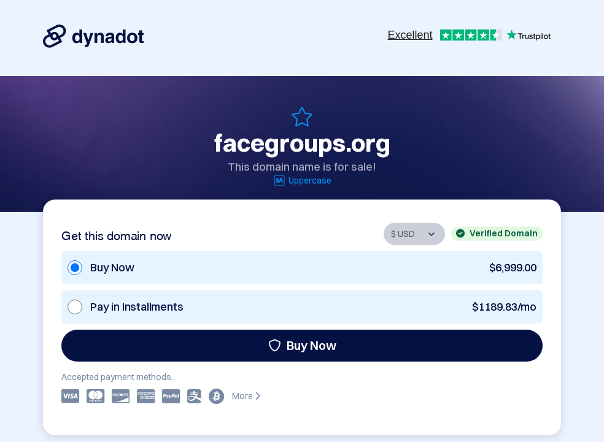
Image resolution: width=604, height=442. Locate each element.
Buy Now (302, 345)
